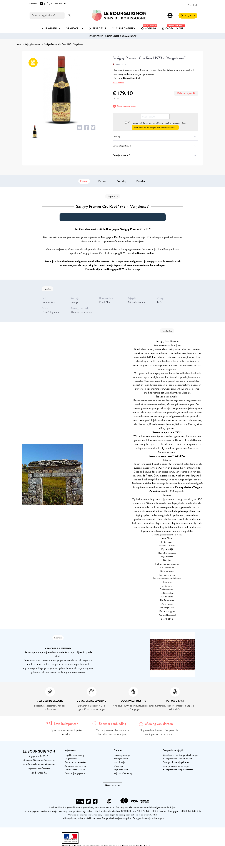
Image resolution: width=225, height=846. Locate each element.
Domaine (140, 181)
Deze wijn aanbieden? (155, 155)
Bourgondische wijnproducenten (178, 769)
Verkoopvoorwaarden (75, 769)
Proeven (84, 181)
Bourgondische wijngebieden (176, 762)
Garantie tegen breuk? (155, 145)
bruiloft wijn (119, 762)
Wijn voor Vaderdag (123, 773)
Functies (102, 181)
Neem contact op (112, 785)
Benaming (121, 181)
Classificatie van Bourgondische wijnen (181, 755)
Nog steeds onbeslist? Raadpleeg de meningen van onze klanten (159, 732)
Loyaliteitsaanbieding (74, 755)
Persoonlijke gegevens (75, 773)
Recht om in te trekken (75, 762)
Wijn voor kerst (121, 769)
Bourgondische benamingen (176, 766)
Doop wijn (118, 766)
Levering (155, 136)
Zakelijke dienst (121, 758)
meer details (118, 82)
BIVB (170, 619)
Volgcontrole (71, 758)
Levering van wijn (122, 755)
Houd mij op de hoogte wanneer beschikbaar (155, 127)
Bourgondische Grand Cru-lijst (177, 758)
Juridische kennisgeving (75, 766)
